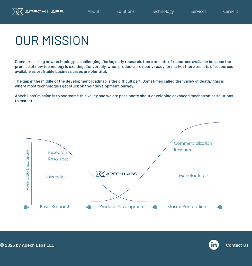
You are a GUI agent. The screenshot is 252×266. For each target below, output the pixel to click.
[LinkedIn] (214, 245)
